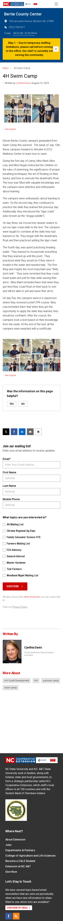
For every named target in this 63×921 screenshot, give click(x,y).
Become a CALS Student (20, 861)
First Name (9, 472)
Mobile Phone (11, 499)
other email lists (32, 596)
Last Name (9, 485)
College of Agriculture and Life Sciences (30, 855)
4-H (36, 680)
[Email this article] (30, 431)
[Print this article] (38, 431)
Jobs (8, 845)
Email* (7, 459)
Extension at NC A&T (18, 866)
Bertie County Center (23, 14)
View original (10, 129)
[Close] (56, 49)
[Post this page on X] (6, 431)
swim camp (10, 687)
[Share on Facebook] (14, 431)
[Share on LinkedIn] (22, 431)
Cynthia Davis (23, 83)
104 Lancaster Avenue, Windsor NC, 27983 (29, 21)
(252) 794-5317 (14, 27)
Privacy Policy (19, 607)
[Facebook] (8, 916)
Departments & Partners (20, 850)
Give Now (11, 871)
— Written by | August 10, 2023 (26, 83)
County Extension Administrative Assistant (38, 653)
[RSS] (16, 916)
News (6, 68)
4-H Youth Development (16, 680)
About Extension (15, 839)
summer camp (51, 680)
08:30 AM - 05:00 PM (25, 33)
